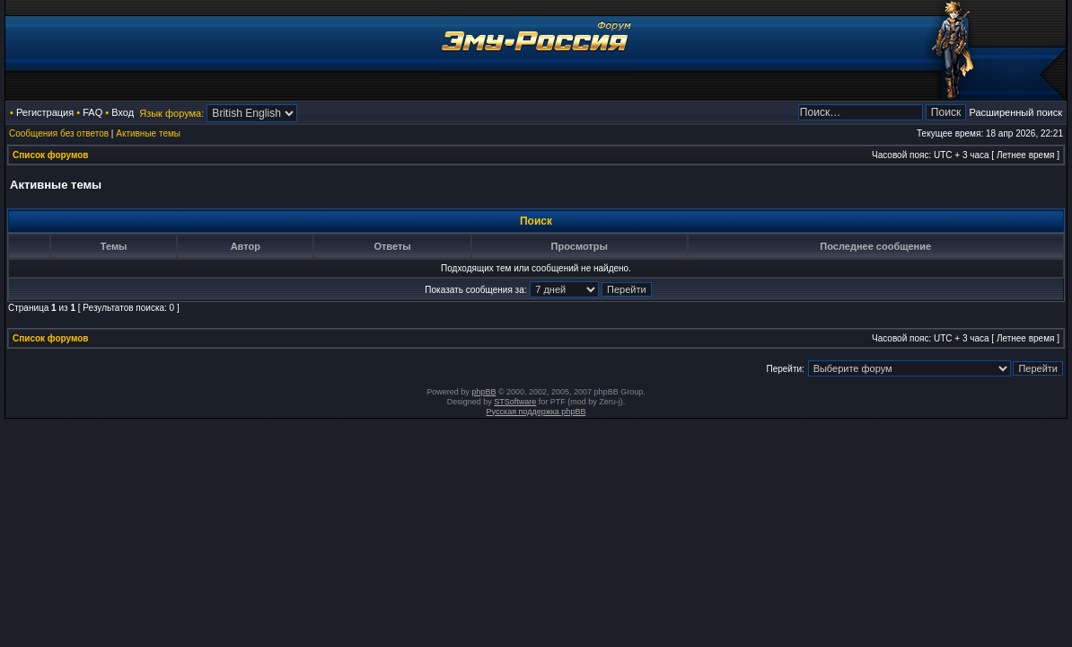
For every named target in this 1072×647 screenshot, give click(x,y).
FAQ (92, 112)
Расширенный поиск (1015, 112)
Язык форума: (171, 113)
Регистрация (45, 112)
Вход (122, 112)
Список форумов (51, 155)
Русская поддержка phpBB (536, 411)
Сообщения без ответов (59, 133)
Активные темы (148, 133)
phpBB (483, 391)
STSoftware (515, 401)
